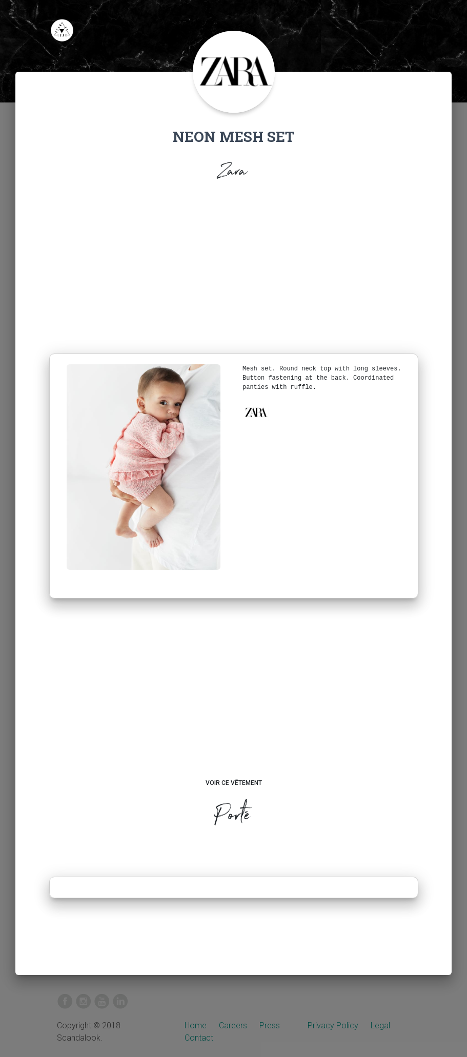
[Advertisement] (234, 276)
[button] (256, 412)
